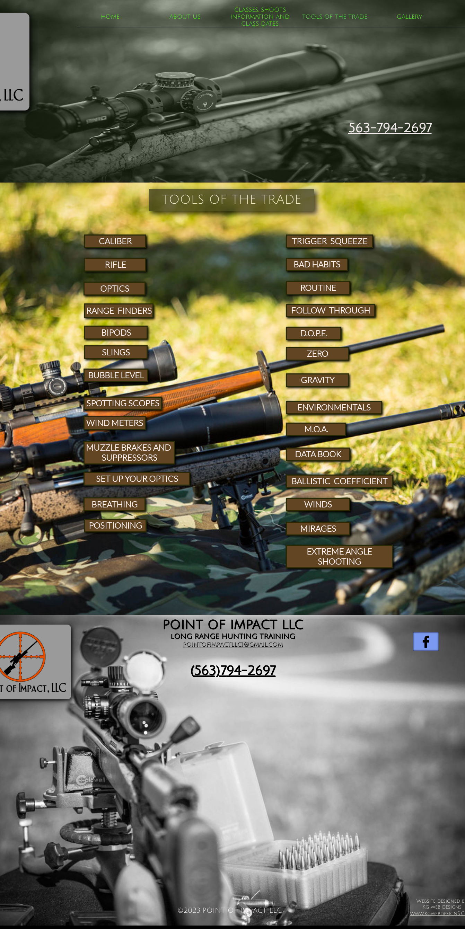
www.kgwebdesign (433, 913)
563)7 (210, 671)
